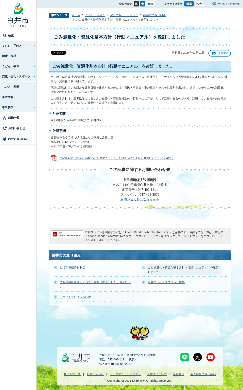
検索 (11, 35)
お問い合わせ (16, 128)
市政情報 (7, 97)
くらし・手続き (12, 45)
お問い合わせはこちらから (139, 199)
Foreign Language (228, 3)
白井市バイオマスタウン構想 (166, 282)
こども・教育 (10, 66)
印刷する (223, 53)
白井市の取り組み (154, 15)
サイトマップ (72, 374)
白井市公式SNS (18, 139)
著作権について (157, 374)
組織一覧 (13, 117)
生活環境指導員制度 (72, 267)
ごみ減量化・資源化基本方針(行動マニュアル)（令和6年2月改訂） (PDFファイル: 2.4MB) (116, 158)
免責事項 (178, 374)
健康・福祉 (9, 56)
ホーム (76, 15)
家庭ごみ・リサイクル (124, 15)
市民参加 (7, 107)
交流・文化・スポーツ (16, 76)
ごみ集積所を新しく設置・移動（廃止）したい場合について (95, 284)
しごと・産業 (10, 86)
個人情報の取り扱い (203, 374)
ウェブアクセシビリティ (125, 374)
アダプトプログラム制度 (75, 297)
